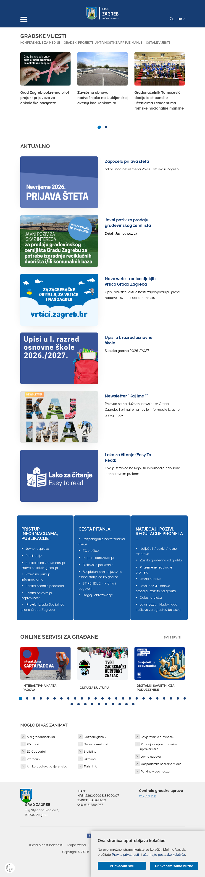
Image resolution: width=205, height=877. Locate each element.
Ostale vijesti (158, 42)
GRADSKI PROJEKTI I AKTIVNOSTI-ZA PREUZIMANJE (103, 42)
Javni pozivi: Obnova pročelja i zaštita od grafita (156, 588)
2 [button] (106, 127)
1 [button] (99, 127)
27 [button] (78, 704)
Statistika (90, 751)
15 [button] (116, 698)
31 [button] (106, 704)
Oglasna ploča (151, 597)
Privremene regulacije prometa (154, 570)
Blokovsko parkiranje (98, 565)
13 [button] (102, 698)
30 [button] (99, 704)
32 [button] (112, 704)
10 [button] (82, 698)
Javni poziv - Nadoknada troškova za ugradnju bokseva (158, 607)
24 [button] (178, 698)
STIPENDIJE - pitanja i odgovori (97, 586)
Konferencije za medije (40, 42)
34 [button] (126, 704)
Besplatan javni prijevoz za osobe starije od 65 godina (100, 574)
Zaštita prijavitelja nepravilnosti (36, 595)
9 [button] (75, 698)
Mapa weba (76, 845)
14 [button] (109, 698)
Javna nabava (150, 579)
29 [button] (92, 704)
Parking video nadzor (156, 771)
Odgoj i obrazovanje (98, 595)
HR (181, 19)
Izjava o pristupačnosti (46, 845)
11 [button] (89, 698)
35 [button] (133, 704)
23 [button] (171, 698)
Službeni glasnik (95, 737)
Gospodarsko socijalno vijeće (161, 764)
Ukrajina (90, 759)
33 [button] (119, 704)
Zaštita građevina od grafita (161, 560)
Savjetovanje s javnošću (157, 737)
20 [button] (150, 698)
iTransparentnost (96, 744)
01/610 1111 (147, 796)
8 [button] (68, 698)
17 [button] (130, 698)
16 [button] (123, 698)
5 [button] (47, 698)
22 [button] (164, 698)
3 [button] (34, 698)
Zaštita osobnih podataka (45, 586)
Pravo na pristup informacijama (35, 576)
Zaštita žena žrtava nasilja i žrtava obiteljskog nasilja (43, 565)
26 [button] (71, 704)
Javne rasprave (37, 548)
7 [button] (61, 698)
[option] (45, 80)
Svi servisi (172, 637)
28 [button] (85, 704)
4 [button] (41, 698)
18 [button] (136, 698)
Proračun (33, 759)
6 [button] (54, 698)
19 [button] (143, 698)
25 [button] (184, 698)
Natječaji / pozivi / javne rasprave (156, 551)
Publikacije (34, 556)
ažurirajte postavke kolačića (164, 854)
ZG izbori (33, 744)
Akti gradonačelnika (41, 737)
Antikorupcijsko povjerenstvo (47, 766)
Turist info (90, 766)
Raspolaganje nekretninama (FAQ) (102, 541)
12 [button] (95, 698)
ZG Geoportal (36, 751)
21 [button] (157, 698)
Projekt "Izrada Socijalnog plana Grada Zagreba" (42, 607)
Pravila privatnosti (125, 854)
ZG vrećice (91, 550)
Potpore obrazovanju (98, 558)
